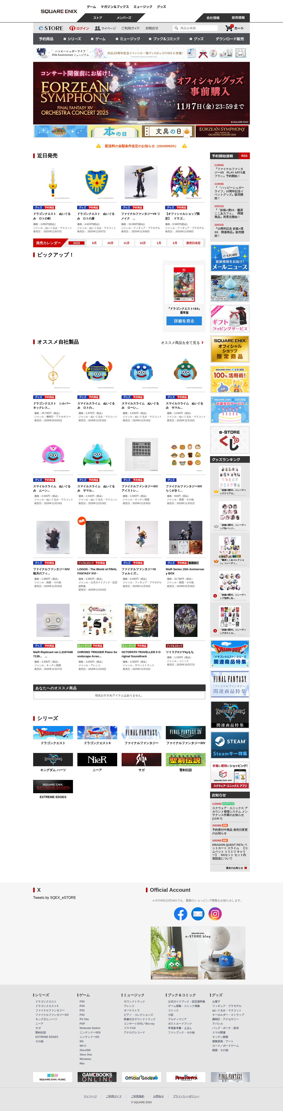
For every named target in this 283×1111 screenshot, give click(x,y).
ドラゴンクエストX (97, 743)
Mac (82, 1063)
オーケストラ (132, 1010)
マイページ (90, 1096)
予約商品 (46, 38)
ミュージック (127, 38)
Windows (85, 1059)
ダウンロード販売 (230, 38)
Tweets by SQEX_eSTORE (54, 897)
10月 (110, 243)
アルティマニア (177, 1019)
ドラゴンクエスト (53, 743)
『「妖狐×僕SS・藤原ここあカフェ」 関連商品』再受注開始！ (228, 213)
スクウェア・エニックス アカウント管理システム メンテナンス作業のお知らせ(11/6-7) (230, 813)
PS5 (82, 1001)
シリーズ (72, 38)
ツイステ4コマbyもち (180, 652)
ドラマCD (130, 1028)
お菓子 (216, 1001)
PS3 (82, 1010)
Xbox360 (85, 1050)
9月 (94, 243)
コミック (173, 1010)
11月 (127, 243)
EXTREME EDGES (53, 797)
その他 (39, 1041)
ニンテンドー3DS (90, 1032)
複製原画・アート (222, 1041)
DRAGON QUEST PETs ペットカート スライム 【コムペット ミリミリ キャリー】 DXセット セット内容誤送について (230, 851)
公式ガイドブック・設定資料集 (186, 1001)
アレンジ (129, 1006)
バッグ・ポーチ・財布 (225, 1028)
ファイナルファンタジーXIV (185, 743)
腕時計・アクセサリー (225, 1019)
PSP (82, 1023)
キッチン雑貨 (220, 1037)
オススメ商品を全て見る (182, 343)
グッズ (197, 38)
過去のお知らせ (236, 868)
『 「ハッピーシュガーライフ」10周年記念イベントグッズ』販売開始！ (229, 193)
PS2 (82, 1014)
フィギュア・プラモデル (226, 1006)
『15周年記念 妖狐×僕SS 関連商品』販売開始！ (229, 232)
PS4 (82, 1006)
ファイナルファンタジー (141, 743)
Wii (82, 1041)
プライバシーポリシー (186, 1096)
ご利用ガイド (114, 1096)
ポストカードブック (180, 1023)
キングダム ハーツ (53, 770)
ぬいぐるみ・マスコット (226, 1010)
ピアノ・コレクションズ (138, 1014)
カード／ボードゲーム (225, 1045)
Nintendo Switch (90, 1028)
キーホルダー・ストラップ (228, 1014)
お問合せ (158, 1096)
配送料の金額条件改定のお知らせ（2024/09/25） (141, 146)
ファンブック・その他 (181, 1032)
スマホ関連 (219, 1032)
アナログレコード (134, 1032)
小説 (170, 1014)
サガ (141, 770)
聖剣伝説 (186, 770)
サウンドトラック (134, 1001)
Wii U (83, 1045)
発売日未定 (193, 243)
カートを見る (234, 28)
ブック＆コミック (164, 38)
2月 (175, 243)
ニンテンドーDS (89, 1037)
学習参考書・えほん (180, 1028)
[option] (141, 93)
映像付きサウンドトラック (140, 1019)
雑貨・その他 (220, 1050)
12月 (143, 243)
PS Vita (84, 1019)
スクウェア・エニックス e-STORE (59, 11)
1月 (159, 243)
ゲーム (98, 38)
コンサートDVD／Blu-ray (139, 1023)
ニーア (97, 770)
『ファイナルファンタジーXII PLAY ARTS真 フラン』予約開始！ (231, 172)
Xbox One (86, 1054)
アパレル (217, 1023)
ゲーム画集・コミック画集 (184, 1006)
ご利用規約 (137, 1096)
